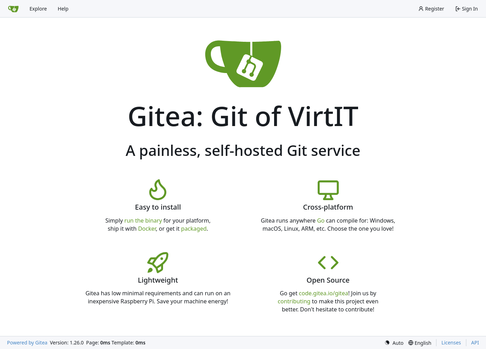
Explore (38, 8)
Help (63, 8)
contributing (294, 301)
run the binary (143, 220)
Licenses (451, 342)
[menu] (393, 343)
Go (320, 220)
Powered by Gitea (27, 342)
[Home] (13, 8)
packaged (194, 228)
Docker (147, 228)
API (475, 342)
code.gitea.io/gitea (323, 293)
